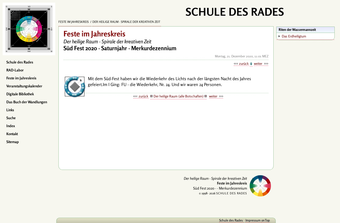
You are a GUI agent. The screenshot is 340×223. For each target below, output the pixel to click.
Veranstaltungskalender (24, 86)
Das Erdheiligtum (294, 36)
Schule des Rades (19, 62)
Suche (11, 118)
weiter (258, 63)
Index (10, 126)
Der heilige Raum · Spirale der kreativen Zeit (126, 22)
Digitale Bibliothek (20, 94)
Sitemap (12, 142)
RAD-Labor (15, 70)
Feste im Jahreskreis (21, 78)
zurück (244, 63)
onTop (265, 220)
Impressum (253, 220)
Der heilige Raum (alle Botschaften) (178, 96)
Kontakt (12, 134)
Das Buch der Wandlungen (26, 102)
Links (10, 110)
